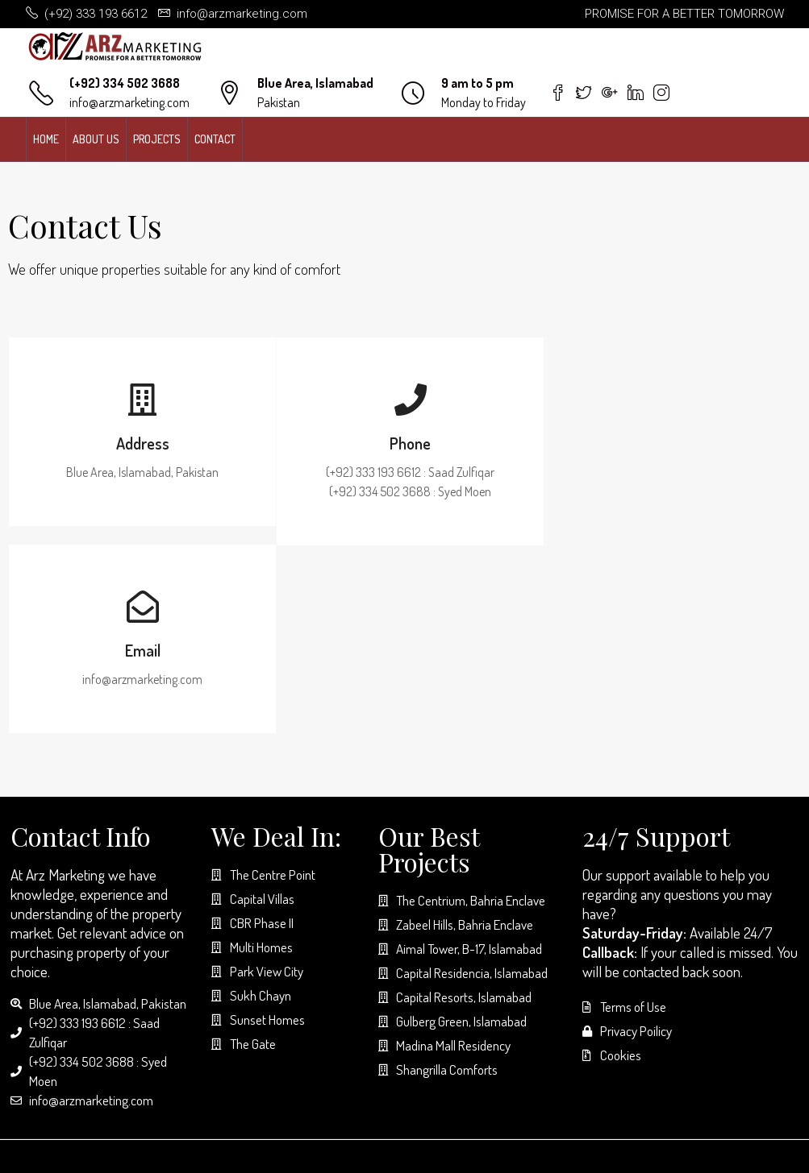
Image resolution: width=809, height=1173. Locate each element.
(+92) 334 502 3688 (124, 83)
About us (96, 139)
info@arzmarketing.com (129, 102)
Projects (157, 139)
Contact (215, 139)
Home (46, 139)
